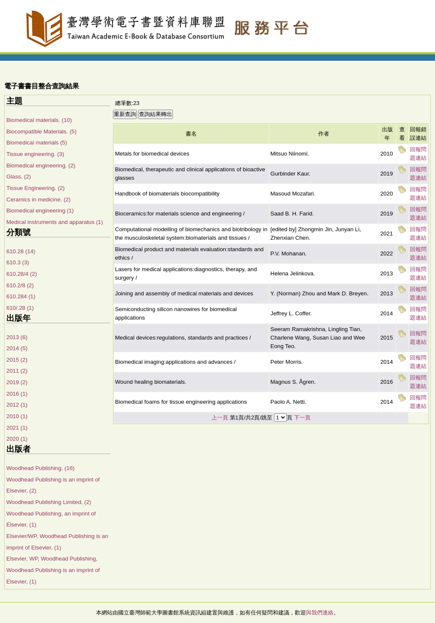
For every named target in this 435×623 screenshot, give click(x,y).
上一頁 (220, 417)
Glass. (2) (18, 176)
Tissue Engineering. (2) (35, 188)
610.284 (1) (20, 296)
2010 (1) (17, 416)
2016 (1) (17, 394)
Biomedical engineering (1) (40, 210)
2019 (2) (17, 382)
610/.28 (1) (20, 308)
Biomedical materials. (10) (39, 120)
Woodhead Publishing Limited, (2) (48, 502)
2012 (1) (17, 405)
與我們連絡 (319, 612)
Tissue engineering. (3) (35, 154)
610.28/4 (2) (21, 274)
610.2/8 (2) (20, 285)
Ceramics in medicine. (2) (38, 199)
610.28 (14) (20, 251)
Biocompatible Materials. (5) (41, 131)
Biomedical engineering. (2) (40, 165)
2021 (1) (17, 428)
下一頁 (302, 417)
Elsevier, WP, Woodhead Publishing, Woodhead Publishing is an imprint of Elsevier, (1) (53, 569)
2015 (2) (17, 360)
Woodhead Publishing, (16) (40, 468)
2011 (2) (17, 371)
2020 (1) (17, 439)
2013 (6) (17, 337)
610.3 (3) (17, 262)
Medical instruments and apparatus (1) (54, 222)
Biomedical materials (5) (36, 142)
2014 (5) (17, 348)
